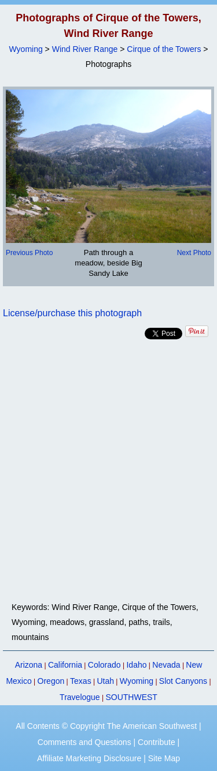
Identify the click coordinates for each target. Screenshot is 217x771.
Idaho (136, 664)
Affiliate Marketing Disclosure (89, 758)
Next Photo (194, 253)
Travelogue (80, 697)
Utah (105, 681)
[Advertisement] (108, 470)
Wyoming (26, 49)
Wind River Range (85, 49)
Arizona (28, 664)
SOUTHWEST (131, 697)
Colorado (104, 664)
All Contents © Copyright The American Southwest (106, 726)
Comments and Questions (84, 742)
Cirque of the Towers (164, 49)
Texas (80, 681)
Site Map (164, 758)
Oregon (51, 681)
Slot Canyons (183, 681)
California (65, 664)
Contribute (156, 742)
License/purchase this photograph (72, 313)
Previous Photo (29, 253)
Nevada (166, 664)
